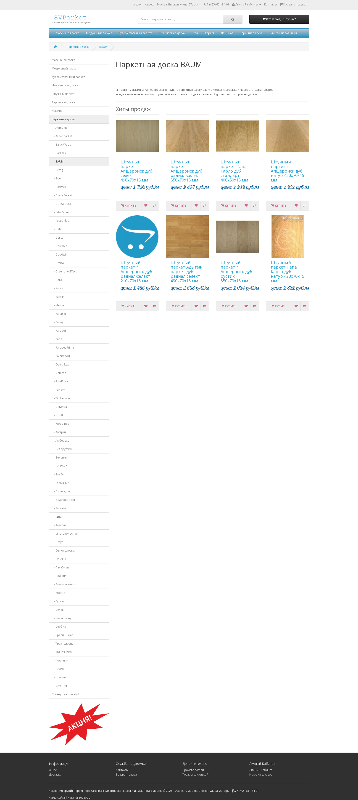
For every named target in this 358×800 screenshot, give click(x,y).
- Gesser (58, 238)
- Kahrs (57, 288)
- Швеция (59, 677)
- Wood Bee (60, 424)
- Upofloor (60, 415)
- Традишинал (62, 635)
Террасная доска (63, 102)
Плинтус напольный (283, 33)
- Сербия (59, 627)
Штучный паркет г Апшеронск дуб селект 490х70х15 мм (136, 171)
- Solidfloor (60, 381)
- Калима (59, 508)
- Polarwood (61, 356)
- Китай (57, 517)
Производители (193, 770)
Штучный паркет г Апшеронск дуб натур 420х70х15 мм (287, 171)
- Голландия (61, 491)
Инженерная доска (171, 33)
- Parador (59, 331)
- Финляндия (62, 652)
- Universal (60, 407)
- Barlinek (59, 153)
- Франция (60, 660)
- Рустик (58, 601)
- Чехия (58, 669)
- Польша (59, 576)
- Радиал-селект (63, 584)
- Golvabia (59, 246)
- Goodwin (59, 254)
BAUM (103, 47)
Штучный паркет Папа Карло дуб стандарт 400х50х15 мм (234, 171)
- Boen (57, 178)
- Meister (58, 305)
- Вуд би (58, 474)
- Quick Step (60, 364)
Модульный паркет (99, 33)
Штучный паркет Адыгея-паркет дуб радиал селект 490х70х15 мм (187, 271)
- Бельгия (59, 457)
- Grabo (58, 263)
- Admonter (60, 128)
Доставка (55, 774)
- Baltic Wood (61, 145)
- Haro (57, 280)
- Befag (57, 170)
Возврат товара (126, 774)
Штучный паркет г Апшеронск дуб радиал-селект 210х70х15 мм (136, 271)
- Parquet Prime (63, 347)
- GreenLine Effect (64, 271)
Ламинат (227, 33)
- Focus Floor (61, 221)
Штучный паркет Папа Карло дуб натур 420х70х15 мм (287, 271)
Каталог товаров (79, 798)
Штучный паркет (203, 33)
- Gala (56, 229)
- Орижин (59, 559)
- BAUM (57, 161)
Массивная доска (67, 33)
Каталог (137, 4)
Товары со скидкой (195, 774)
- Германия (60, 483)
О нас (53, 770)
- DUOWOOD (61, 204)
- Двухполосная (63, 500)
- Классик (59, 525)
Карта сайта (57, 798)
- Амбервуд (60, 441)
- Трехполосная (63, 643)
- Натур (57, 542)
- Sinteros (59, 373)
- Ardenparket (62, 136)
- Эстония (59, 686)
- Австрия (59, 432)
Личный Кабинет (260, 770)
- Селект (58, 610)
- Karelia (58, 297)
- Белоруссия (62, 449)
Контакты (122, 770)
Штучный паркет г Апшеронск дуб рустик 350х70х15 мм (236, 271)
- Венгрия (59, 466)
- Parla (57, 339)
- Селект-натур (62, 618)
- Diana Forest (62, 195)
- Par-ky (57, 322)
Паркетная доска (251, 33)
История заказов (260, 774)
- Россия (58, 593)
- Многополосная (65, 534)
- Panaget (59, 314)
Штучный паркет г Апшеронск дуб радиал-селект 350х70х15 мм (186, 171)
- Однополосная (64, 550)
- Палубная (60, 567)
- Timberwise (61, 398)
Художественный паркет (135, 33)
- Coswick (59, 187)
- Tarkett (58, 390)
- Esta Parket (61, 212)
